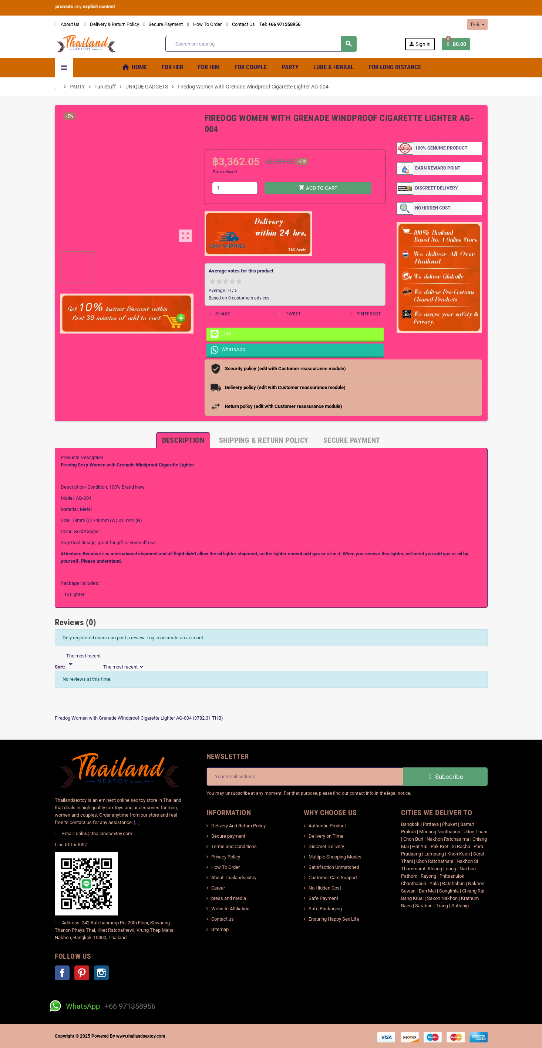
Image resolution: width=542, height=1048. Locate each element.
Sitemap (220, 929)
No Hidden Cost (325, 888)
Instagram (101, 972)
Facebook (62, 972)
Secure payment (228, 836)
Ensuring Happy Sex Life (334, 919)
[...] (136, 822)
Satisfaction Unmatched (334, 867)
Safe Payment (323, 898)
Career (218, 888)
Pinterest (365, 314)
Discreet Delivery (326, 846)
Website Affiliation (230, 908)
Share (219, 314)
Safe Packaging (325, 908)
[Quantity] (235, 188)
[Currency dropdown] (477, 24)
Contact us (222, 919)
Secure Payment (163, 24)
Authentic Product (327, 825)
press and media (228, 898)
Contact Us (240, 24)
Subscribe (445, 776)
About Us (67, 24)
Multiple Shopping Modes (335, 857)
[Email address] (305, 776)
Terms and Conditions (234, 846)
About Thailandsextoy (233, 877)
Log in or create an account (175, 637)
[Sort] (83, 660)
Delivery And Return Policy (238, 825)
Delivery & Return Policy (111, 24)
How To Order (204, 24)
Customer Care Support (333, 877)
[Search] (260, 44)
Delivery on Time (326, 836)
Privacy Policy (225, 857)
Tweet (290, 314)
